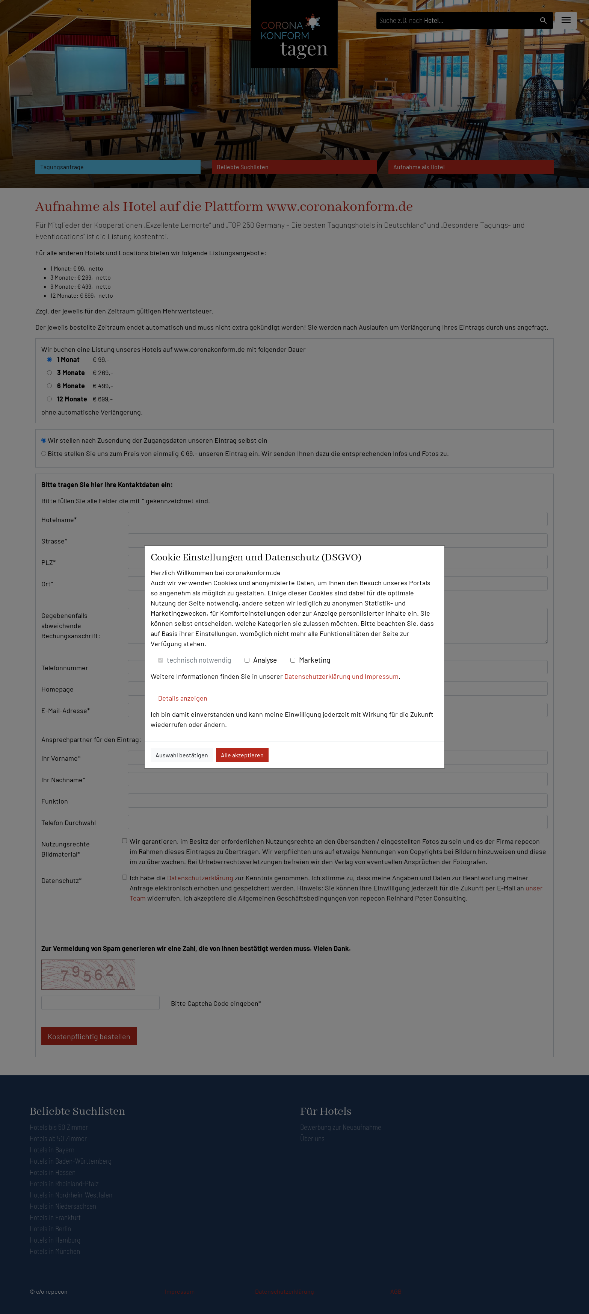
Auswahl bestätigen (182, 754)
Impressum (382, 676)
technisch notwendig (199, 659)
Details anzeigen (182, 698)
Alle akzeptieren (242, 754)
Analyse (265, 659)
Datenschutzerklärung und (324, 676)
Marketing (314, 659)
